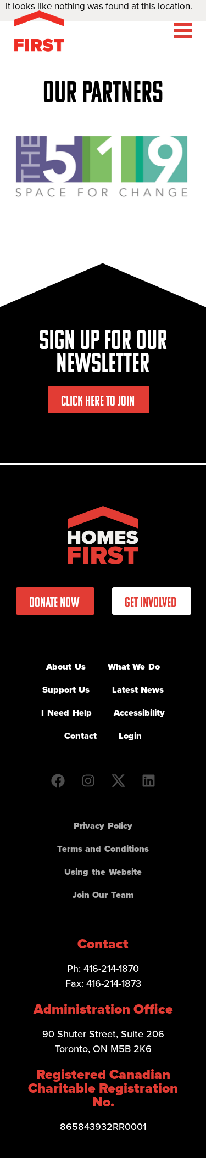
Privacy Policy (103, 825)
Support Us (66, 689)
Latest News (138, 689)
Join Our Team (103, 895)
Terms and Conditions (103, 848)
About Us (66, 666)
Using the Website (102, 871)
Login (130, 735)
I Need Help (66, 712)
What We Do (134, 666)
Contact (80, 735)
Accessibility (139, 712)
